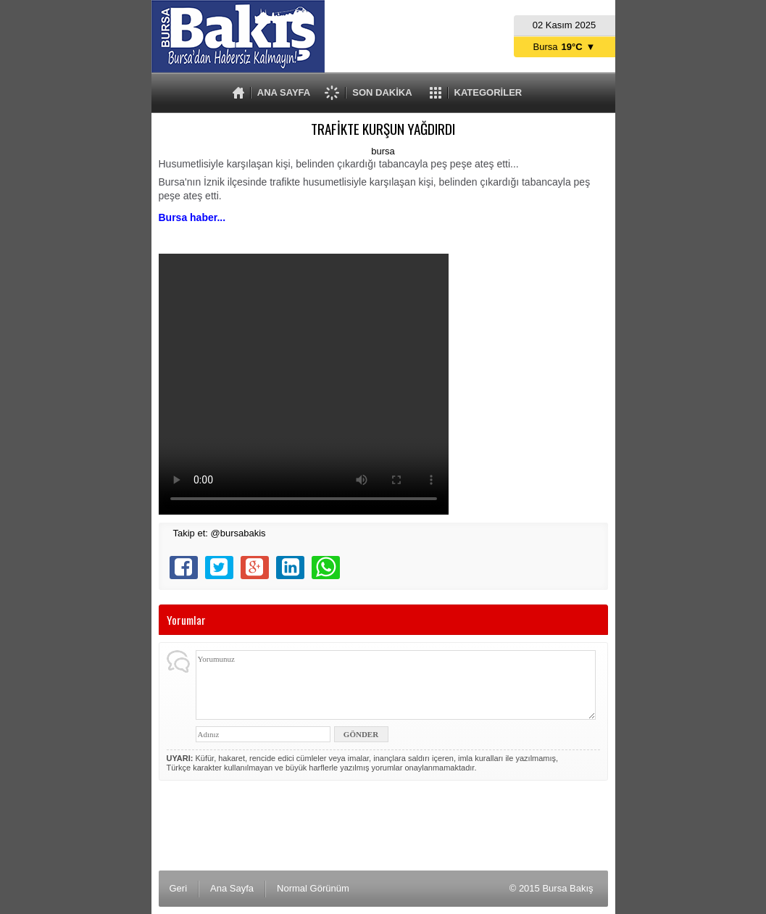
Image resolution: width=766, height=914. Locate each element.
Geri (179, 888)
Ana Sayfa (232, 888)
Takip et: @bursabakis (219, 533)
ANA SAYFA (283, 92)
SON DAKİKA (382, 92)
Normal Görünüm (313, 888)
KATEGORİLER (488, 92)
